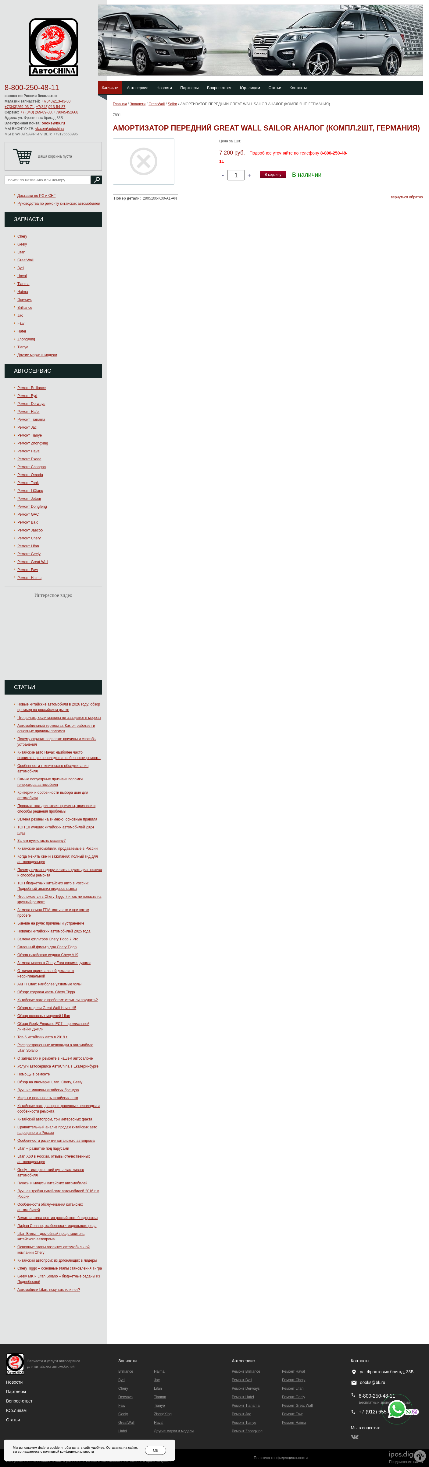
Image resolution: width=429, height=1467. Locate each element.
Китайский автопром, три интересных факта (54, 1119)
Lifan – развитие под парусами (43, 1148)
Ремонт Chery (29, 538)
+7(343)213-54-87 (50, 107)
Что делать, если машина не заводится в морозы (59, 718)
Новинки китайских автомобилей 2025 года (54, 931)
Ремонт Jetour (29, 499)
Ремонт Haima (29, 578)
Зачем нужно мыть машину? (41, 840)
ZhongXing (26, 339)
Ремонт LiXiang (30, 491)
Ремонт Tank (28, 483)
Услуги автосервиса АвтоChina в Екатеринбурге (57, 1066)
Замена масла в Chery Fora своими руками (54, 963)
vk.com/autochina (49, 129)
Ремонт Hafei (28, 411)
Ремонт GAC (28, 514)
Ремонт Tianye (29, 435)
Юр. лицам (250, 87)
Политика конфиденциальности (281, 1458)
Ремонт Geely (29, 554)
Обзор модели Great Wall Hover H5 (46, 1008)
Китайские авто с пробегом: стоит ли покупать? (57, 1000)
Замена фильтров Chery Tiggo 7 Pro (47, 939)
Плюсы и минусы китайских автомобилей (52, 1183)
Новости (164, 87)
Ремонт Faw (27, 570)
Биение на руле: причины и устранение (50, 923)
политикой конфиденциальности (68, 1451)
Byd (20, 268)
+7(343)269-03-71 (19, 107)
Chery (22, 236)
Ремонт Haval (28, 451)
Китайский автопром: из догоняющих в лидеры (57, 1260)
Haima (22, 292)
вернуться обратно (407, 197)
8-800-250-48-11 (32, 87)
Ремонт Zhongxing (32, 443)
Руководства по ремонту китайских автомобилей (58, 203)
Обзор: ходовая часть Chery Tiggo (46, 992)
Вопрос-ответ (219, 87)
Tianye (22, 347)
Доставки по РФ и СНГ (36, 195)
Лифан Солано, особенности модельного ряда (57, 1226)
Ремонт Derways (31, 404)
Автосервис (137, 87)
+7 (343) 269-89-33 (36, 112)
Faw (20, 323)
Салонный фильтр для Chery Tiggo (47, 947)
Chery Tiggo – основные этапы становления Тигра (59, 1268)
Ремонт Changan (31, 467)
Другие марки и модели (37, 355)
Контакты (298, 87)
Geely (22, 244)
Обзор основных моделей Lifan (43, 1016)
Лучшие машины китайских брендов (48, 1090)
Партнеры (189, 87)
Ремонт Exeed (29, 459)
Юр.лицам (16, 1410)
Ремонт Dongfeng (32, 506)
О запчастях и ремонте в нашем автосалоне (55, 1058)
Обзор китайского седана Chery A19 (47, 955)
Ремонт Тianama (31, 419)
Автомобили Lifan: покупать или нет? (48, 1290)
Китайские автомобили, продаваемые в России (57, 848)
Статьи (274, 87)
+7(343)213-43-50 (55, 101)
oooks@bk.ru (53, 123)
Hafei (21, 331)
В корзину (273, 174)
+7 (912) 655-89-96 (380, 1411)
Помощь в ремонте (33, 1074)
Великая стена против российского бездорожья (57, 1218)
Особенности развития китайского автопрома (56, 1140)
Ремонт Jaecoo (30, 530)
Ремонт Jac (27, 427)
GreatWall (25, 260)
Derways (24, 300)
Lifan (21, 252)
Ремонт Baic (27, 522)
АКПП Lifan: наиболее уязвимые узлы (49, 984)
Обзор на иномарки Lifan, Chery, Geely (49, 1082)
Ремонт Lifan (28, 546)
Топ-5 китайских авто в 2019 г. (42, 1037)
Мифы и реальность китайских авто (47, 1098)
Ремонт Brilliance (31, 388)
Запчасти (110, 87)
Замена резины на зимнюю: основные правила (57, 819)
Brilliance (24, 307)
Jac (20, 315)
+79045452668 (66, 112)
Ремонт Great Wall (32, 562)
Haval (22, 276)
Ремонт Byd (27, 396)
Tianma (23, 284)
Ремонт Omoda (30, 475)
